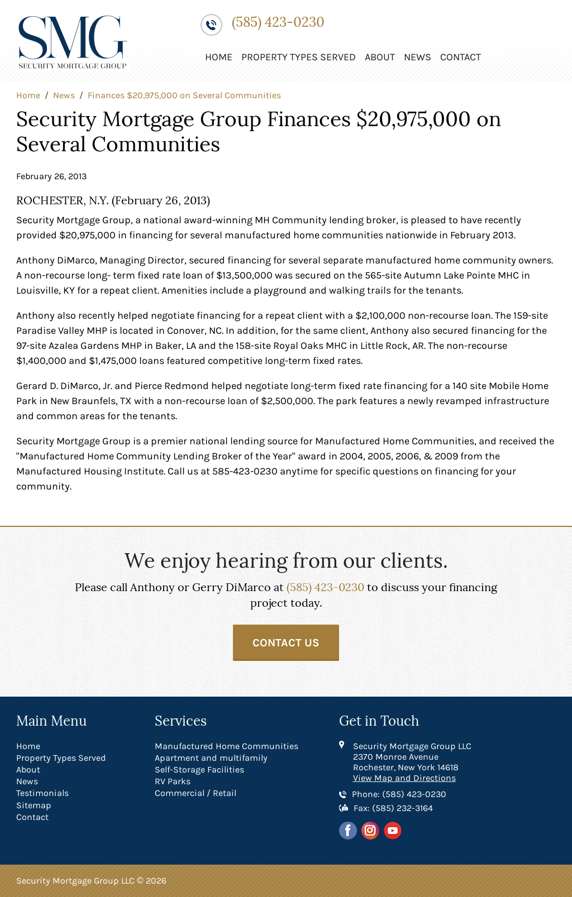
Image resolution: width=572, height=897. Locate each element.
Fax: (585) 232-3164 (393, 808)
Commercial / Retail (195, 793)
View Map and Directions (404, 778)
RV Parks (172, 781)
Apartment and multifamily (211, 757)
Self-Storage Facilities (199, 769)
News (417, 57)
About (380, 57)
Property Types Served (298, 57)
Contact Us (286, 642)
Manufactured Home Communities (226, 746)
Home (218, 57)
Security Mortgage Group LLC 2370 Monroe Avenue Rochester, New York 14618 (412, 757)
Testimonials (42, 793)
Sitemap (33, 805)
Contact (460, 57)
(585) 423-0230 (278, 22)
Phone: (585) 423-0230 (399, 794)
